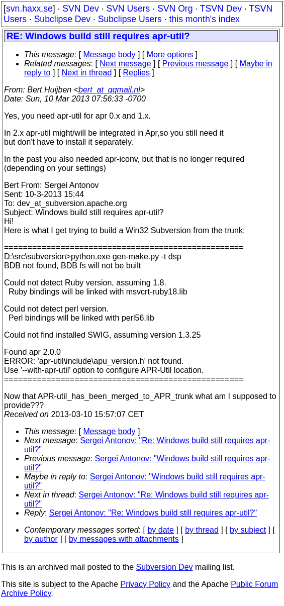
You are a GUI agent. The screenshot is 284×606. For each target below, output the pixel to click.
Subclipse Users (130, 19)
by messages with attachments (124, 539)
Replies (136, 72)
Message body (109, 54)
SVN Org (175, 9)
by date (160, 530)
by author (41, 539)
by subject (248, 530)
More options (170, 54)
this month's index (204, 19)
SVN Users (128, 9)
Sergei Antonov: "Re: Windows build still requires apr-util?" (153, 513)
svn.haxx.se (29, 9)
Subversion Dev (164, 567)
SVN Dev (80, 9)
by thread (202, 530)
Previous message (195, 63)
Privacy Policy (145, 584)
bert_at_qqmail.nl (109, 89)
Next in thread (87, 72)
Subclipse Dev (62, 19)
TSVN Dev (221, 9)
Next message (125, 63)
